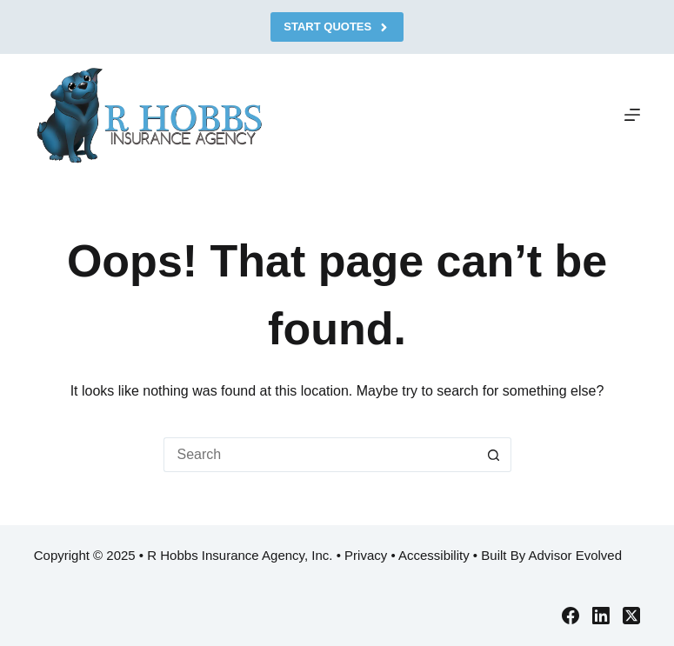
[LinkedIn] (601, 615)
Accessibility (434, 555)
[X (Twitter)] (631, 615)
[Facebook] (570, 615)
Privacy (365, 555)
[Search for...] (320, 454)
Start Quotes (337, 27)
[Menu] (632, 115)
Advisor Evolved (575, 555)
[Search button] (494, 454)
